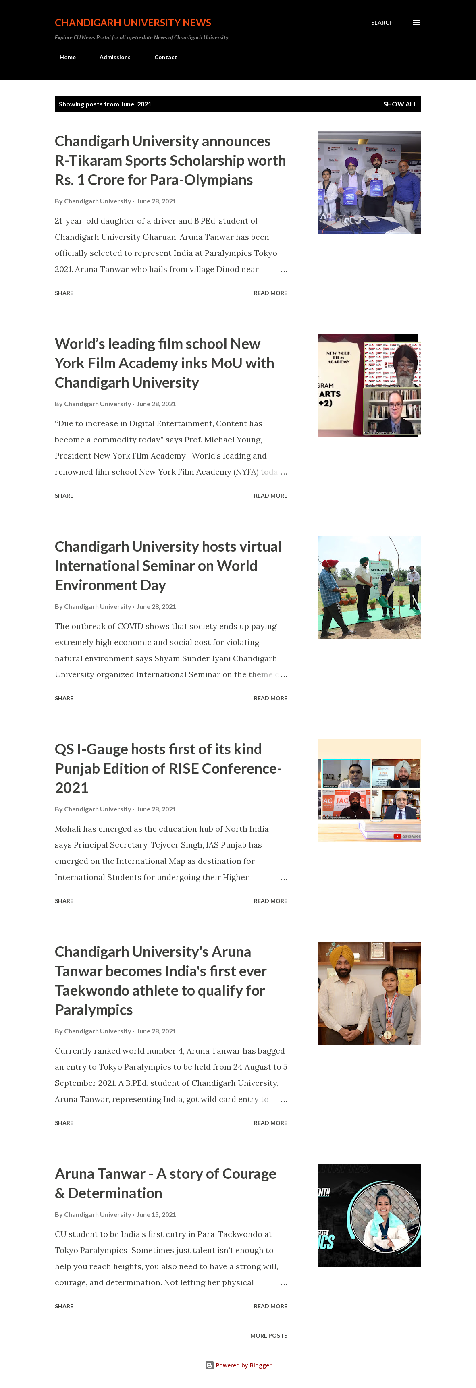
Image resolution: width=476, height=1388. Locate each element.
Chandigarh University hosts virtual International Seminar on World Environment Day (168, 565)
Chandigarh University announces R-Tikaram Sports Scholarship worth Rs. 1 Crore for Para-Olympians (170, 160)
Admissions (110, 57)
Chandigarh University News (133, 22)
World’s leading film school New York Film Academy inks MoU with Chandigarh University (164, 362)
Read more (270, 292)
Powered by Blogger (238, 1365)
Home (63, 57)
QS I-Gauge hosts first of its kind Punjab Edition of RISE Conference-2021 (168, 768)
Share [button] (64, 292)
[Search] (382, 22)
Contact (161, 57)
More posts (268, 1335)
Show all (400, 104)
